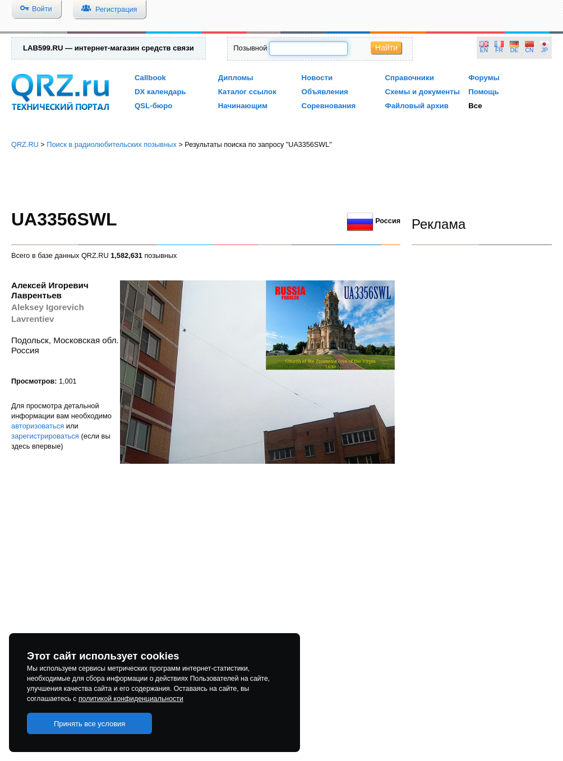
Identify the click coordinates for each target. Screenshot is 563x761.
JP (544, 50)
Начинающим (242, 106)
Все (475, 106)
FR (499, 50)
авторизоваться (37, 426)
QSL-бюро (153, 106)
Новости (317, 77)
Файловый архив (416, 106)
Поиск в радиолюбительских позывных (112, 144)
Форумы (484, 77)
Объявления (325, 91)
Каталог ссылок (247, 91)
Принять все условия (90, 724)
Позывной (250, 48)
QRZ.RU (25, 144)
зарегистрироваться (45, 436)
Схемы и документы (422, 91)
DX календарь (160, 91)
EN (484, 50)
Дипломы (235, 77)
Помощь (483, 91)
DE (514, 50)
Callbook (150, 77)
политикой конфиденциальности (131, 699)
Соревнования (329, 106)
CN (529, 50)
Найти (386, 47)
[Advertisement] (281, 179)
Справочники (409, 77)
